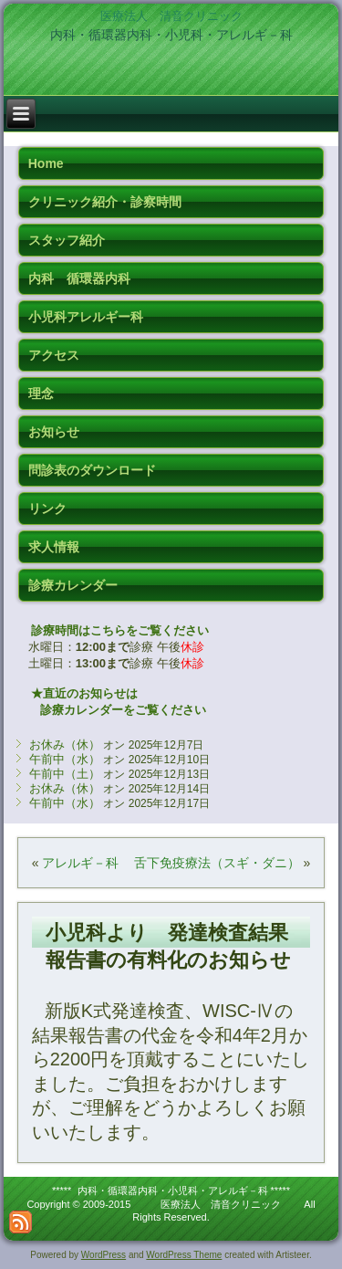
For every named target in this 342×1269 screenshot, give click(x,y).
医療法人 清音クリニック (171, 16)
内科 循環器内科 (79, 278)
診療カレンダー (73, 585)
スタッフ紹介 (66, 240)
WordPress (103, 1255)
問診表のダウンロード (92, 470)
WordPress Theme (184, 1255)
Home (46, 163)
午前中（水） (64, 759)
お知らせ (53, 432)
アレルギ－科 (80, 862)
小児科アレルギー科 (85, 316)
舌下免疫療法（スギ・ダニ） (217, 862)
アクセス (53, 355)
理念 (41, 393)
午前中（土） (64, 774)
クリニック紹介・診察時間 (104, 201)
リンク (47, 508)
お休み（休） (64, 744)
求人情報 (53, 547)
